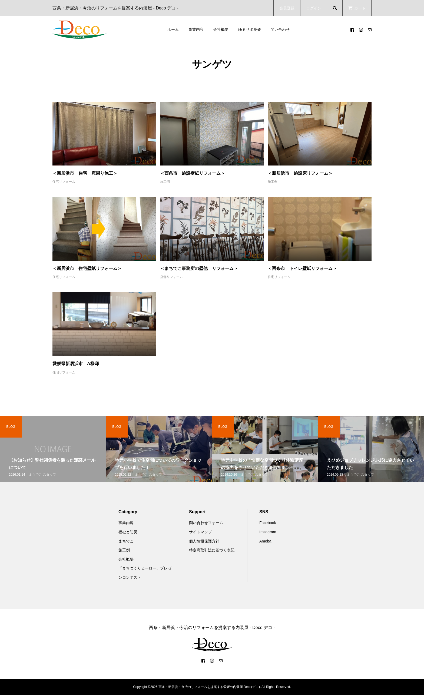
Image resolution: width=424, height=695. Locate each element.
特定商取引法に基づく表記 (211, 550)
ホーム (173, 29)
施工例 (165, 182)
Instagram (267, 532)
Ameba (265, 541)
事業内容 (196, 29)
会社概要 (220, 29)
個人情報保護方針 (204, 541)
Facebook (267, 523)
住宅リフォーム (63, 182)
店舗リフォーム (171, 277)
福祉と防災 (127, 532)
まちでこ (126, 541)
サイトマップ (200, 532)
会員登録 (286, 8)
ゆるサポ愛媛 (249, 29)
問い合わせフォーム (206, 523)
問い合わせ (280, 29)
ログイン (313, 8)
